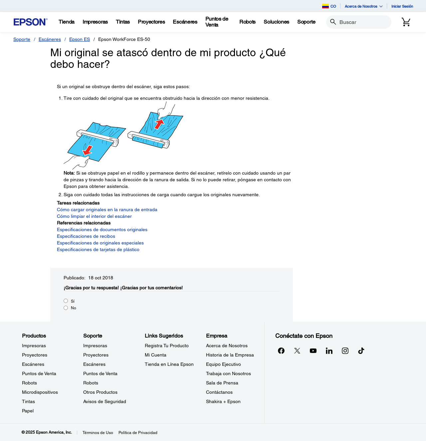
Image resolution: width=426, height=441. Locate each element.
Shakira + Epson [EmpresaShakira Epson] (223, 401)
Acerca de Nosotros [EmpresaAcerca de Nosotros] (227, 345)
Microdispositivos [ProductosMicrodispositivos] (40, 392)
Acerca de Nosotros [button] (364, 6)
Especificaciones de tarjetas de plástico (98, 249)
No (73, 308)
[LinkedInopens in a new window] (329, 351)
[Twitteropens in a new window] (297, 351)
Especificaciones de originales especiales (100, 242)
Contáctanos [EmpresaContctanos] (219, 392)
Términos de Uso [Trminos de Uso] (98, 432)
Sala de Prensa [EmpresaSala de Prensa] (222, 382)
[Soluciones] (276, 22)
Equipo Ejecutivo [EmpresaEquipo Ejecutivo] (223, 364)
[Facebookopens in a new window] (281, 351)
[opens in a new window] (361, 351)
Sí (73, 301)
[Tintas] (122, 22)
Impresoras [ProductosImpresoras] (34, 345)
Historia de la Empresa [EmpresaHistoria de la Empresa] (230, 355)
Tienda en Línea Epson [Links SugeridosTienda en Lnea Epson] (169, 364)
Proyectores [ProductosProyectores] (34, 355)
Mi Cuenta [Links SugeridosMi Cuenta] (155, 355)
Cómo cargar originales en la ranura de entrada (107, 209)
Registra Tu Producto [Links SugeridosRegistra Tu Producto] (167, 345)
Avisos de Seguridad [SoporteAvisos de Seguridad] (104, 401)
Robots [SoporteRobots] (90, 382)
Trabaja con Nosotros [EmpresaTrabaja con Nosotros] (228, 373)
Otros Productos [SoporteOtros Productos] (100, 392)
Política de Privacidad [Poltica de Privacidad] (137, 432)
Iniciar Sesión (402, 6)
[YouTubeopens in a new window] (313, 351)
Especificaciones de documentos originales (102, 229)
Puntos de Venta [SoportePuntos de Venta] (100, 373)
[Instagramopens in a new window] (345, 351)
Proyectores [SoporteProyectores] (95, 355)
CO (329, 6)
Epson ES (79, 39)
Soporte (21, 39)
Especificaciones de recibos (86, 236)
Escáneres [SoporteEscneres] (94, 364)
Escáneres (50, 39)
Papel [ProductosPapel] (28, 410)
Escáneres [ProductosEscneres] (33, 364)
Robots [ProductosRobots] (29, 382)
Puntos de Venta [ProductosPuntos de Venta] (39, 373)
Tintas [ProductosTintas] (28, 401)
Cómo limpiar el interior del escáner (94, 216)
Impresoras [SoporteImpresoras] (95, 345)
